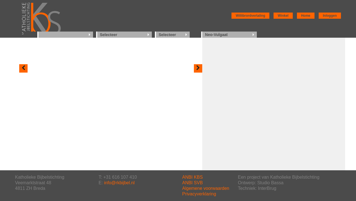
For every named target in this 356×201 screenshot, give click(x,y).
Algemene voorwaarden (205, 188)
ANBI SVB (192, 182)
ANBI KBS (192, 177)
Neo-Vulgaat (216, 34)
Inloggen (330, 16)
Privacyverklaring (199, 194)
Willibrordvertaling (250, 16)
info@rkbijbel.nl (119, 182)
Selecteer (108, 34)
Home (305, 16)
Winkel (283, 16)
